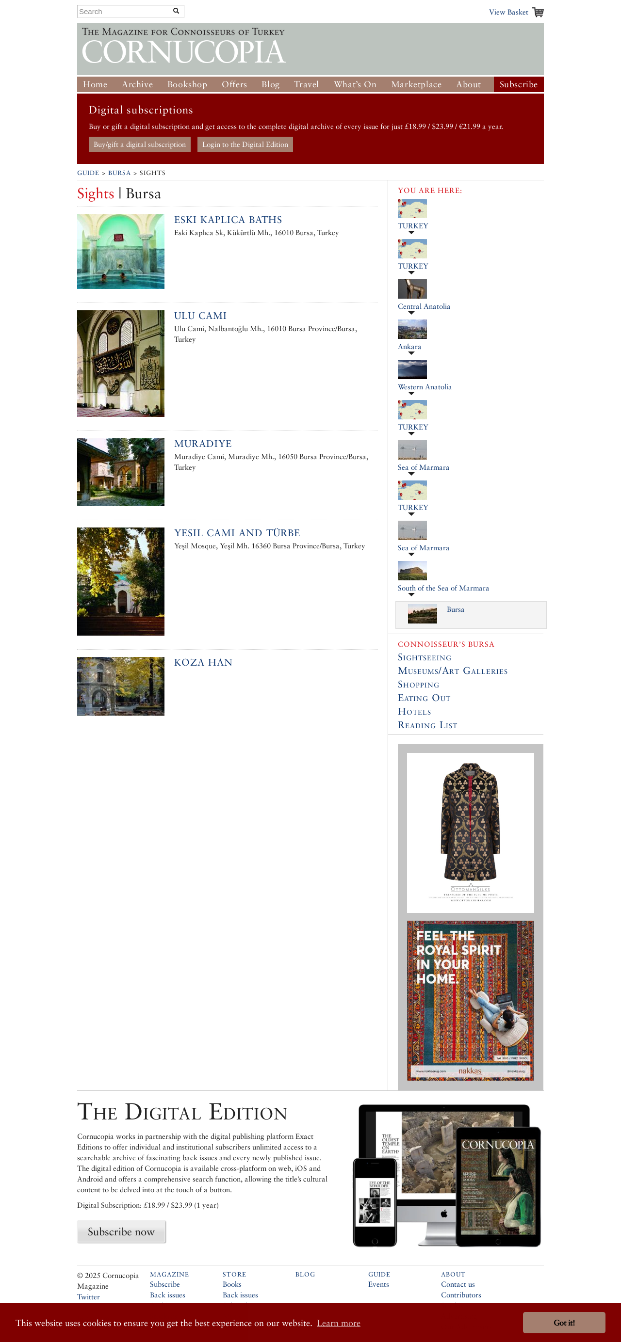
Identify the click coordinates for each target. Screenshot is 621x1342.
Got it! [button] (564, 1322)
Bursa (119, 172)
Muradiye (203, 443)
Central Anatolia (424, 306)
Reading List (428, 725)
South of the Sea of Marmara (444, 588)
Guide (88, 172)
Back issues (167, 1295)
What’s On (355, 84)
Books (232, 1284)
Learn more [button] (338, 1323)
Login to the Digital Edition (245, 144)
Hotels (414, 711)
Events (378, 1284)
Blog (270, 84)
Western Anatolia (425, 387)
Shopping (419, 684)
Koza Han (203, 662)
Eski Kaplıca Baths (228, 219)
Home (95, 84)
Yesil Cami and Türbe (237, 533)
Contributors (461, 1295)
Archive (137, 84)
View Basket (508, 12)
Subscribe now (121, 1231)
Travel (306, 84)
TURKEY (413, 226)
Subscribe (519, 84)
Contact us (458, 1284)
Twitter (88, 1297)
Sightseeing (425, 657)
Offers (234, 84)
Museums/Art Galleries (453, 670)
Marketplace (416, 84)
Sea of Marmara (424, 467)
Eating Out (424, 697)
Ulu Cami (200, 315)
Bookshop (187, 84)
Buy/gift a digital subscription (140, 144)
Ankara (410, 346)
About (468, 84)
